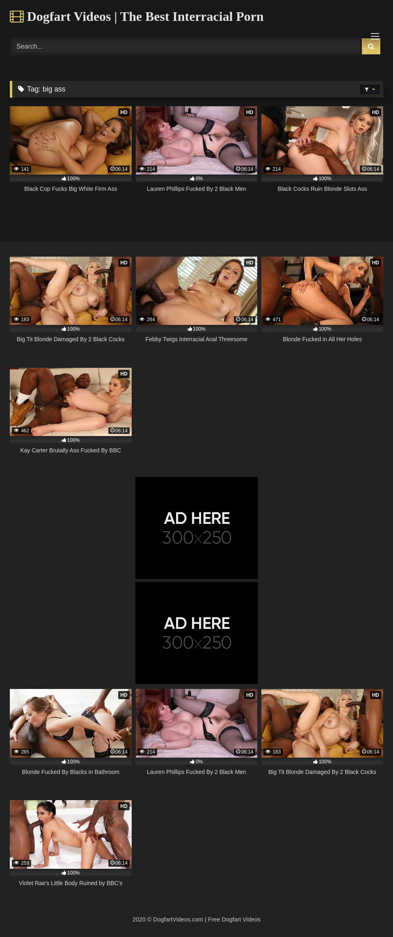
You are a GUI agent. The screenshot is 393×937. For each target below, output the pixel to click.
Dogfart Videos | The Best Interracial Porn (137, 16)
